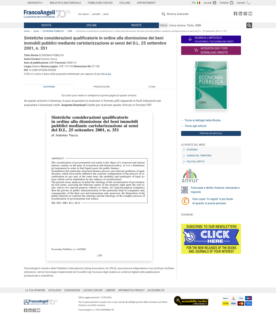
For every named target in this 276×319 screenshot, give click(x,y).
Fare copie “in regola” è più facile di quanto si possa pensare (212, 201)
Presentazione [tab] (101, 87)
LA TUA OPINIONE (35, 290)
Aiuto (106, 14)
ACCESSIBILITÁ (156, 290)
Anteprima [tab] (49, 87)
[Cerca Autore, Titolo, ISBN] (207, 25)
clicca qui (106, 74)
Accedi (207, 2)
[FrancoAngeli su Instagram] (245, 14)
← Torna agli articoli (193, 126)
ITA (194, 2)
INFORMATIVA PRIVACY (131, 290)
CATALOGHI (54, 290)
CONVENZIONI (72, 290)
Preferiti (224, 2)
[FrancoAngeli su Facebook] (235, 14)
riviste (36, 31)
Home (27, 31)
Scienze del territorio (199, 155)
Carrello (241, 2)
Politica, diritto (196, 161)
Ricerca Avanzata (178, 14)
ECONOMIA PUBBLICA (53, 31)
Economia (192, 149)
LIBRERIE (110, 290)
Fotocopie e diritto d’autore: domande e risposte (215, 190)
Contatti (96, 14)
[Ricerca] (249, 25)
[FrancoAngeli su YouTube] (250, 14)
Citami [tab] (151, 87)
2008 (69, 31)
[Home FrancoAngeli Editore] (47, 14)
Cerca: (164, 25)
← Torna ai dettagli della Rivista (201, 120)
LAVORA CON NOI (93, 290)
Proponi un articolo (211, 133)
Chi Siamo (83, 14)
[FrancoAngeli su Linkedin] (240, 14)
